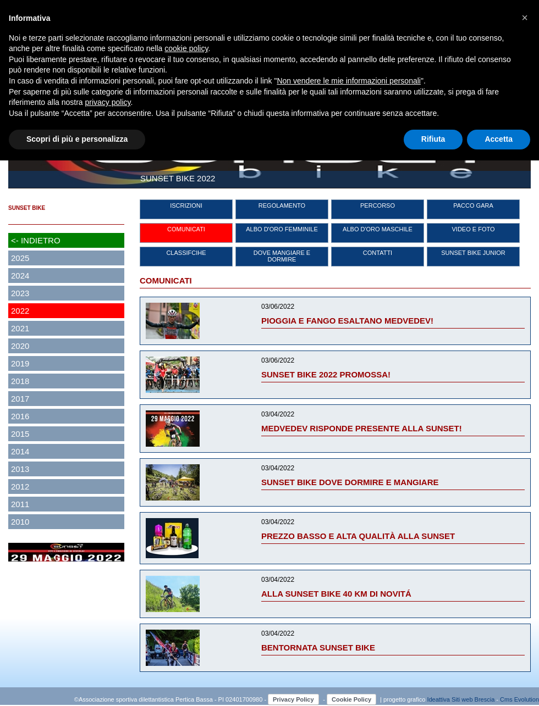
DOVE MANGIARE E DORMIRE (282, 256)
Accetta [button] (499, 139)
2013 (20, 469)
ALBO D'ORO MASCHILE (378, 229)
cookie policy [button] (186, 48)
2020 (20, 346)
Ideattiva (439, 699)
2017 (20, 398)
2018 (20, 381)
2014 (20, 451)
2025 (20, 258)
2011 (20, 504)
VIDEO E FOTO (473, 229)
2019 (20, 363)
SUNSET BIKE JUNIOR (473, 252)
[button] (525, 17)
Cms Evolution (519, 699)
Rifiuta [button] (433, 139)
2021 (20, 328)
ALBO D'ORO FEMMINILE (281, 229)
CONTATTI (377, 252)
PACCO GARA (473, 205)
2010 (20, 521)
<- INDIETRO (36, 240)
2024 (20, 275)
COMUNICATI (186, 229)
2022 (20, 310)
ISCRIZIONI (186, 205)
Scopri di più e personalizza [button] (77, 139)
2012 (20, 486)
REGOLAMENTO (281, 205)
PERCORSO (377, 205)
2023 (20, 293)
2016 (20, 416)
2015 (20, 433)
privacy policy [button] (108, 102)
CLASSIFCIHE (186, 252)
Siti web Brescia (473, 699)
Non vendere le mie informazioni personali (348, 80)
